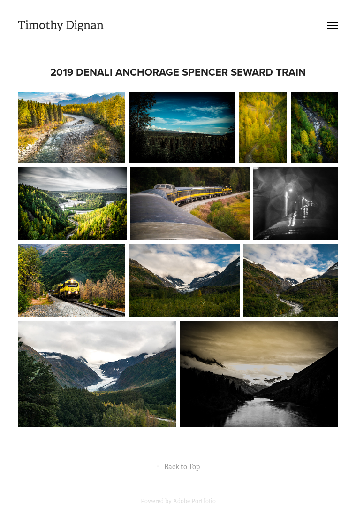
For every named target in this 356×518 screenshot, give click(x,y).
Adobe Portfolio (194, 501)
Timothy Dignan (61, 25)
